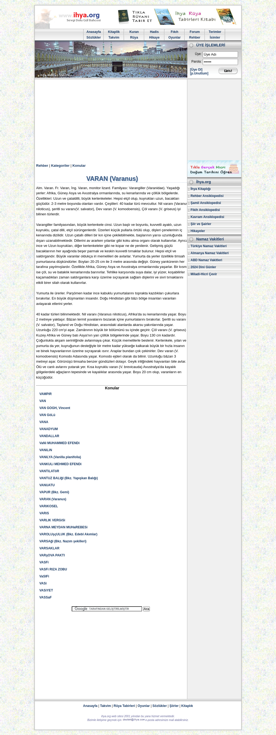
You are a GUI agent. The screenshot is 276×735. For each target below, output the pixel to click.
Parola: (196, 61)
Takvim (113, 37)
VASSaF (45, 597)
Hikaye (154, 37)
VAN (42, 401)
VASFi (44, 562)
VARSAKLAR (49, 548)
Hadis (154, 32)
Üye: (198, 54)
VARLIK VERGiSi (52, 520)
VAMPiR (45, 394)
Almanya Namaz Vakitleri (210, 253)
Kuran (134, 32)
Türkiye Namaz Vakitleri (209, 246)
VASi (43, 583)
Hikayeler (198, 231)
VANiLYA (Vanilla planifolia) (60, 457)
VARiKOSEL (48, 506)
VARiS (44, 513)
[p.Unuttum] (199, 73)
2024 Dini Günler (203, 267)
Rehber (194, 37)
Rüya (134, 37)
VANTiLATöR (49, 471)
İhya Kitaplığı (201, 189)
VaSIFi (44, 576)
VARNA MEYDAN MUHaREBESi (63, 527)
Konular (79, 166)
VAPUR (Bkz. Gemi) (54, 492)
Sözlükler (94, 37)
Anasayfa (94, 32)
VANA (43, 422)
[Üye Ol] (196, 70)
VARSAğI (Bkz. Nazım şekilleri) (63, 541)
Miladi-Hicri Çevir (204, 274)
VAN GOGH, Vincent (54, 408)
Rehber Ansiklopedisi (207, 196)
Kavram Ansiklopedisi (207, 217)
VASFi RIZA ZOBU (53, 569)
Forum (195, 32)
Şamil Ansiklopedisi (206, 203)
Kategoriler (60, 166)
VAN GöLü (47, 415)
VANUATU (47, 485)
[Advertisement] (138, 120)
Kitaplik (114, 32)
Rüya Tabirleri (124, 706)
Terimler (215, 32)
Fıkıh (174, 32)
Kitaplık (187, 706)
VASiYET (46, 590)
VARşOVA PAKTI (52, 555)
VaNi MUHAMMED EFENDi (59, 443)
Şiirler (174, 706)
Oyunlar (174, 37)
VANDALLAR (49, 436)
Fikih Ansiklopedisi (205, 210)
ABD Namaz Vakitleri (206, 260)
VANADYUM (48, 429)
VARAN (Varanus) (52, 499)
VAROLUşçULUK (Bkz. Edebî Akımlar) (68, 534)
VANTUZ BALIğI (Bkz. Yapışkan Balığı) (68, 478)
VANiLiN (45, 450)
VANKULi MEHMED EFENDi (60, 464)
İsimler (215, 37)
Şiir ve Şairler (201, 224)
